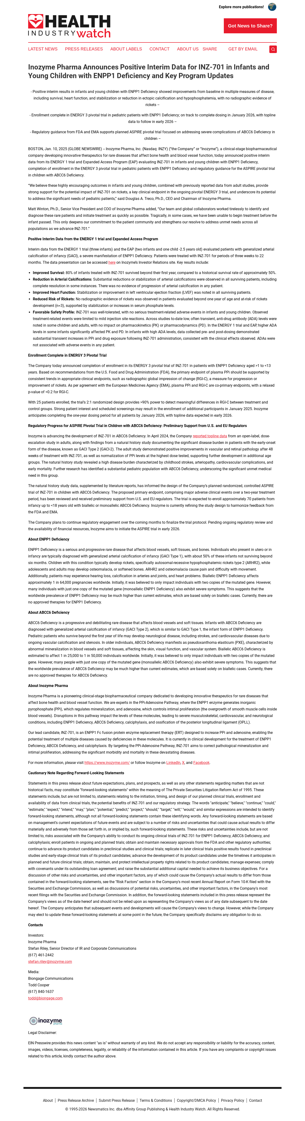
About (48, 1100)
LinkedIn (173, 762)
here (111, 262)
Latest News (42, 49)
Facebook (201, 762)
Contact (159, 49)
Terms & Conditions (156, 1100)
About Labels (126, 49)
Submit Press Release (117, 1100)
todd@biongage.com (45, 998)
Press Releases (84, 49)
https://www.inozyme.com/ (107, 762)
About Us (188, 49)
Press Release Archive (76, 1100)
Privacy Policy (232, 1100)
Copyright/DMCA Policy (196, 1100)
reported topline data (210, 436)
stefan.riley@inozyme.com (50, 961)
